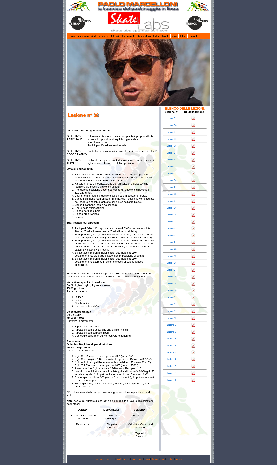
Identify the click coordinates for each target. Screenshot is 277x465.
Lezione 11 (172, 311)
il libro (183, 36)
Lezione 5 (171, 352)
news (174, 36)
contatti (193, 36)
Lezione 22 (172, 235)
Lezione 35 (172, 146)
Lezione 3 (171, 366)
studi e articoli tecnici (102, 36)
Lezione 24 (172, 222)
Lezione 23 (172, 228)
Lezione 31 (172, 173)
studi (119, 459)
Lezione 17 (172, 270)
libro (162, 459)
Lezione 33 (172, 160)
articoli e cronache (126, 36)
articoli (126, 459)
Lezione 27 (172, 201)
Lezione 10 (172, 318)
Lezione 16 (172, 277)
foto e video (144, 36)
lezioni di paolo (161, 36)
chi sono (111, 459)
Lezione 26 (172, 208)
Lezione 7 (171, 339)
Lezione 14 (172, 290)
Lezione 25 (172, 215)
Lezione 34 (172, 153)
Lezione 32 (172, 166)
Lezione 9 (171, 325)
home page (99, 459)
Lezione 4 (171, 359)
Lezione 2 (171, 373)
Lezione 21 (172, 242)
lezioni (155, 459)
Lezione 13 (172, 297)
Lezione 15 (172, 284)
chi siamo (83, 36)
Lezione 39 (172, 118)
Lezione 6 (171, 345)
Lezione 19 (172, 256)
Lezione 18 (172, 263)
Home (73, 36)
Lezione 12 (172, 304)
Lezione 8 (171, 332)
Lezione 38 (172, 125)
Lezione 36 (172, 139)
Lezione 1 (171, 380)
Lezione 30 (172, 180)
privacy (179, 459)
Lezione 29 (172, 187)
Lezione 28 (172, 194)
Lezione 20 (172, 249)
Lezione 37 (172, 132)
